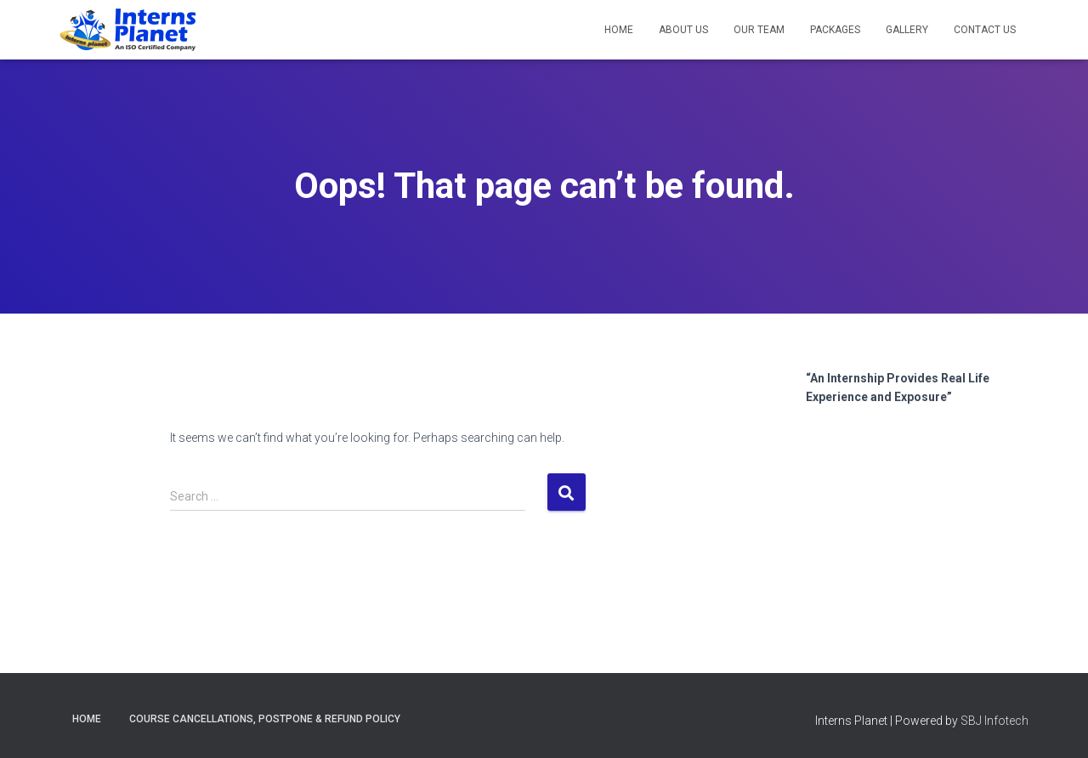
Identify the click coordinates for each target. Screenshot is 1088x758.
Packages (835, 30)
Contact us (985, 30)
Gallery (907, 30)
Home (618, 30)
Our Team (759, 30)
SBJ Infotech (994, 720)
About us (683, 30)
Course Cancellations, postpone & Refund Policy (264, 719)
